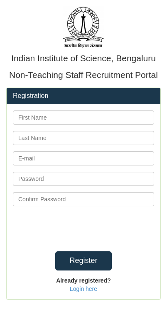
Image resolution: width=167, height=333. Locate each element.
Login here (83, 288)
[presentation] (104, 229)
